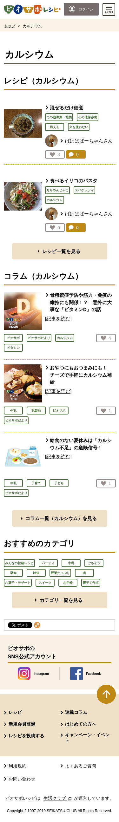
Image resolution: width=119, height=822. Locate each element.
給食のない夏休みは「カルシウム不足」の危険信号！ (81, 444)
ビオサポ (13, 338)
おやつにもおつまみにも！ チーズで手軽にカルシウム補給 (81, 375)
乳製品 (36, 410)
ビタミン (13, 347)
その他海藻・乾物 (59, 117)
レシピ (15, 712)
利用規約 (17, 765)
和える (54, 127)
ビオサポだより (39, 338)
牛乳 (13, 410)
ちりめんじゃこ (57, 190)
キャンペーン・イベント (87, 737)
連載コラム (76, 712)
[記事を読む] (58, 318)
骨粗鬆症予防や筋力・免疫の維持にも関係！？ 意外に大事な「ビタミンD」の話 (81, 302)
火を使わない (78, 127)
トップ (9, 26)
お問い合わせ (22, 778)
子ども (59, 483)
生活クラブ (58, 798)
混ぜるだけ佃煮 (66, 107)
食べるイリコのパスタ (73, 180)
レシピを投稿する (26, 735)
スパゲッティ (84, 190)
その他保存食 (87, 117)
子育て (36, 483)
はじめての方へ (80, 724)
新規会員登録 (22, 724)
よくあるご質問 (80, 765)
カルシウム (55, 200)
